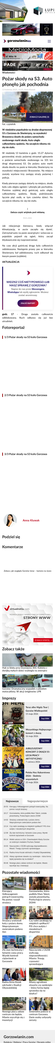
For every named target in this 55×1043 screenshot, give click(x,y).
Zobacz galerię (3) (39, 117)
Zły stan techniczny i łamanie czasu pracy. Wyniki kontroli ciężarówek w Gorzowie (29, 834)
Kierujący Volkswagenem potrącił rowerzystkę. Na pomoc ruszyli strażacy (29, 808)
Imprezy (9, 698)
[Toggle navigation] (49, 41)
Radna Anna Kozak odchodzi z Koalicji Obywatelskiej (30, 852)
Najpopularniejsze (37, 801)
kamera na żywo (44, 571)
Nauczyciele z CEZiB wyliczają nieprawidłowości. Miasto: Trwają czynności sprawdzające (28, 847)
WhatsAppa (13, 292)
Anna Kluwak (31, 520)
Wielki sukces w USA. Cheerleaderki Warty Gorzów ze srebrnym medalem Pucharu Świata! (29, 840)
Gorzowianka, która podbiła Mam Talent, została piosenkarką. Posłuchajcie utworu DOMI (28, 814)
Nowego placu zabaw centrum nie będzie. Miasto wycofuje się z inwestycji (28, 864)
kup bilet (45, 719)
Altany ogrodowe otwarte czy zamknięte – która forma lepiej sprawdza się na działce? (30, 857)
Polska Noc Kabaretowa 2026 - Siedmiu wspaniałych (38, 775)
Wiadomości (8, 73)
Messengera (38, 289)
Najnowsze (12, 801)
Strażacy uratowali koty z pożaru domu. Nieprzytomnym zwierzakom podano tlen (25, 821)
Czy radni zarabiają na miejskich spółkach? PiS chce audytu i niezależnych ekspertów (30, 827)
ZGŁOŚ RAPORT (28, 303)
